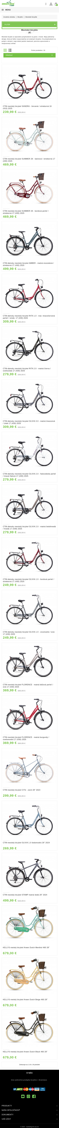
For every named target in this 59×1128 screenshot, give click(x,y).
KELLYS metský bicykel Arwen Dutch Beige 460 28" (25, 1000)
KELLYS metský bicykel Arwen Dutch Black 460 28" (25, 1052)
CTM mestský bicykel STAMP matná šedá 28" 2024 (25, 895)
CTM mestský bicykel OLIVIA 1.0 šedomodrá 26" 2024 (26, 843)
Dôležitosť (29, 55)
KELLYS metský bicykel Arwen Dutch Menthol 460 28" (26, 947)
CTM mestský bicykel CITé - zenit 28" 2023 (21, 790)
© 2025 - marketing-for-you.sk (29, 1127)
